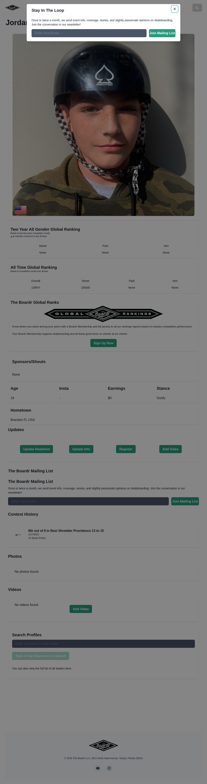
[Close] (174, 9)
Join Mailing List (162, 33)
